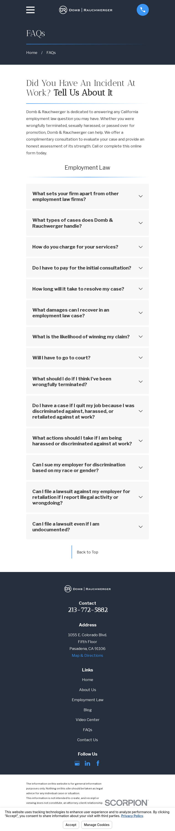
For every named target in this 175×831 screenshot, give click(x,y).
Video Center (88, 719)
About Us (87, 689)
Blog (88, 710)
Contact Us (87, 739)
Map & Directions (87, 655)
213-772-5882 (88, 610)
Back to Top (87, 552)
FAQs (87, 729)
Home (87, 679)
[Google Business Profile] (77, 763)
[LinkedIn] (87, 763)
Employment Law (87, 699)
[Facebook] (97, 763)
